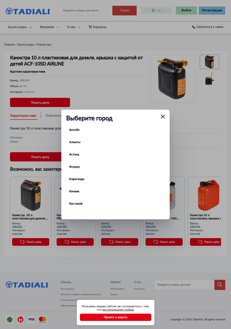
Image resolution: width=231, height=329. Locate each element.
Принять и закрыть (115, 317)
